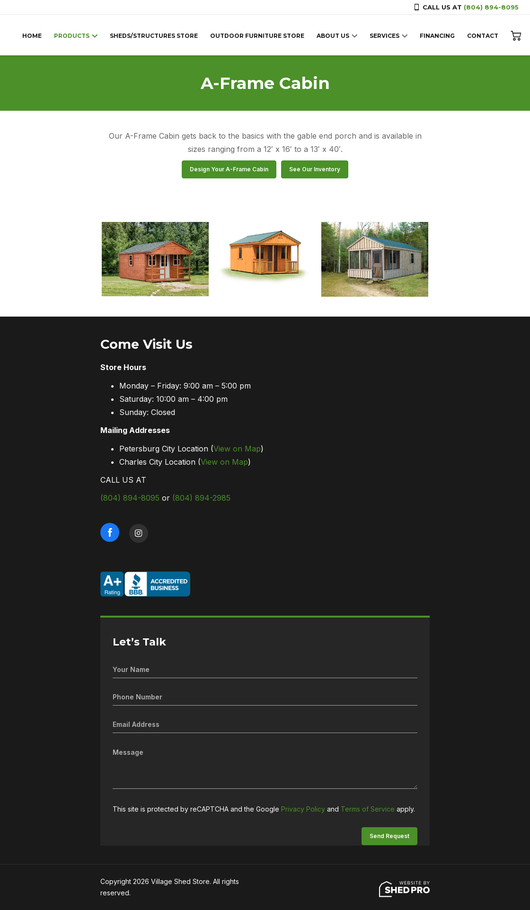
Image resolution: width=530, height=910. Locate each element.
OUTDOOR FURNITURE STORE (257, 35)
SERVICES (384, 35)
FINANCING (437, 35)
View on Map (237, 448)
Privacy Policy (303, 809)
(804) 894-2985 (201, 498)
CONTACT (482, 35)
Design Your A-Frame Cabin (229, 169)
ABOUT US (333, 35)
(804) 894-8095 (491, 7)
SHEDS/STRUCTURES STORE (154, 35)
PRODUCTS (71, 35)
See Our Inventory (314, 169)
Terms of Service (368, 809)
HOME (32, 35)
